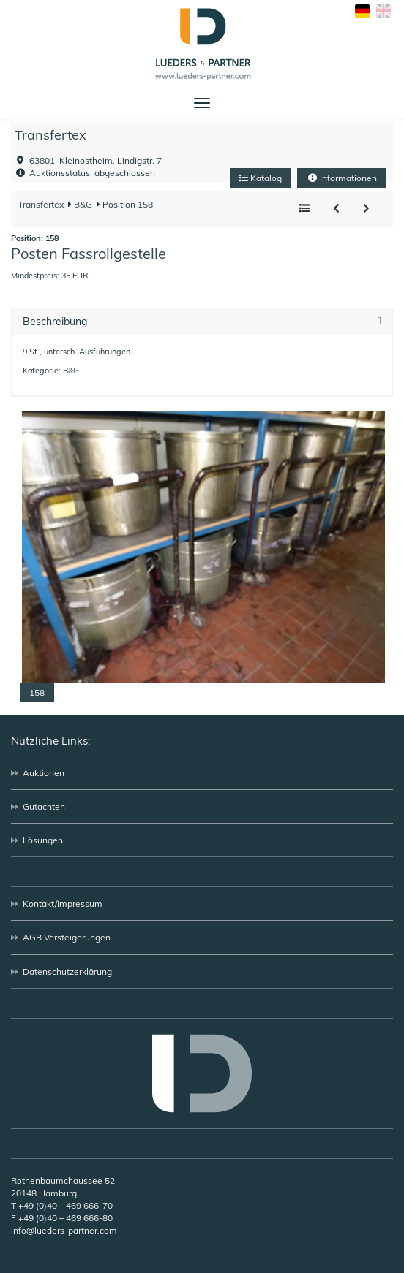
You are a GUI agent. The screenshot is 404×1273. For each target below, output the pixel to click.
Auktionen (43, 772)
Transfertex (50, 134)
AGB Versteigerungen (67, 937)
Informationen (342, 177)
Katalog (260, 177)
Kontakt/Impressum (62, 903)
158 (37, 692)
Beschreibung (55, 322)
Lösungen (43, 840)
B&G (82, 204)
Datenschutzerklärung (67, 971)
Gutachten (44, 806)
